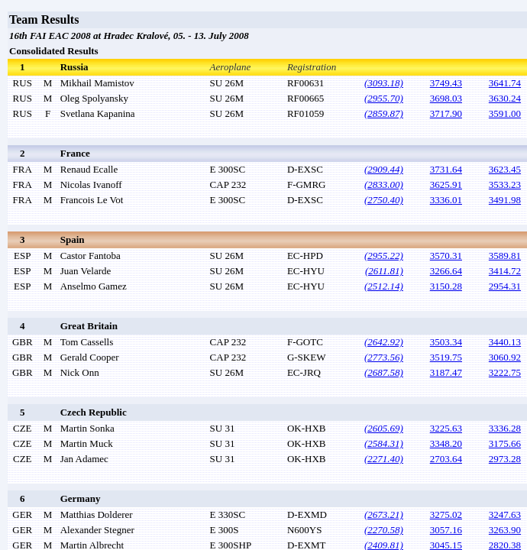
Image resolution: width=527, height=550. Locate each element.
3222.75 (505, 372)
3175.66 (505, 443)
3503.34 (446, 342)
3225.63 (446, 428)
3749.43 (446, 83)
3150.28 (446, 286)
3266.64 (446, 271)
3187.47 (446, 372)
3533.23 (505, 184)
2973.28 (505, 458)
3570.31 (446, 255)
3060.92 (505, 357)
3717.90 (446, 113)
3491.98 (505, 199)
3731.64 (446, 169)
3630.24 (505, 98)
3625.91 (446, 184)
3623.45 (505, 169)
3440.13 (505, 342)
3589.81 (505, 255)
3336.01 (446, 199)
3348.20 (446, 443)
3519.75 (446, 357)
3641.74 (505, 83)
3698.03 (446, 98)
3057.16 (446, 529)
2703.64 (446, 458)
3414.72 (505, 271)
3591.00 (505, 113)
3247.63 (505, 514)
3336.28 (505, 428)
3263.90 (505, 529)
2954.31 (505, 286)
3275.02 (446, 514)
